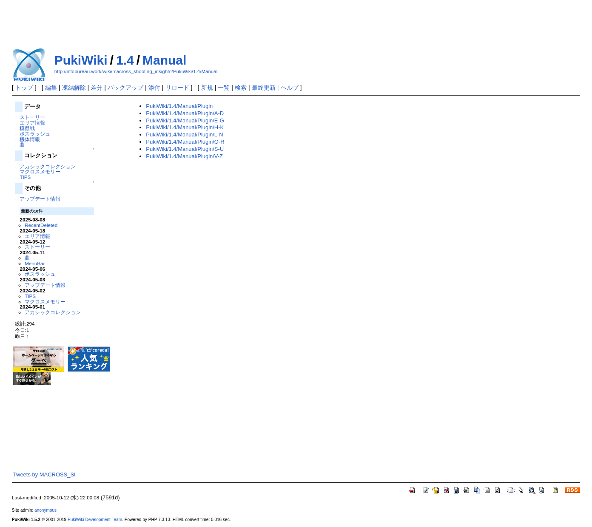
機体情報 (30, 139)
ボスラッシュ (35, 133)
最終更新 (264, 87)
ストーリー (32, 117)
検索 (241, 87)
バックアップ (125, 87)
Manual (164, 60)
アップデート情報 (40, 198)
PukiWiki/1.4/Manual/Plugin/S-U (185, 149)
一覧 (224, 87)
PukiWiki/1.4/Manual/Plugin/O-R (185, 142)
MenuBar (35, 263)
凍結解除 (74, 87)
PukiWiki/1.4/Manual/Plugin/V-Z (184, 156)
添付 (154, 87)
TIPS (25, 177)
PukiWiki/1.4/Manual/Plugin (179, 106)
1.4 (125, 60)
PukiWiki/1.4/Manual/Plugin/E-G (185, 120)
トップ (24, 87)
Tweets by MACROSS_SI (44, 474)
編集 (51, 87)
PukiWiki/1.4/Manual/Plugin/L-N (184, 134)
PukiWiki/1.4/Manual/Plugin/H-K (185, 127)
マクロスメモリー (40, 171)
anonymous (45, 510)
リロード (177, 87)
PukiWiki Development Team (95, 519)
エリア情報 (32, 122)
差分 (96, 87)
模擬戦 (27, 128)
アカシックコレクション (48, 166)
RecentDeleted (41, 225)
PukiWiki (81, 60)
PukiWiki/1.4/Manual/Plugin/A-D (185, 113)
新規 (207, 87)
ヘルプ (290, 87)
